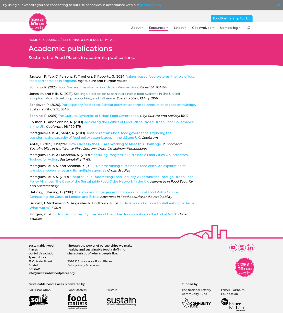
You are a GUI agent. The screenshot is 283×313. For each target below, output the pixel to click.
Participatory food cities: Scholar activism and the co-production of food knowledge (128, 105)
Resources (158, 28)
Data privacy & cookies (83, 265)
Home (33, 40)
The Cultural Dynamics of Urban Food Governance (98, 116)
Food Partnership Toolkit (231, 18)
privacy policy (150, 5)
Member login (230, 28)
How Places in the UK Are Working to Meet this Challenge (115, 144)
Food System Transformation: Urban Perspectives (98, 87)
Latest (180, 28)
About (137, 28)
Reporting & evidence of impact (89, 40)
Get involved (203, 28)
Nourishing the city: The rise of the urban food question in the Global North (117, 214)
